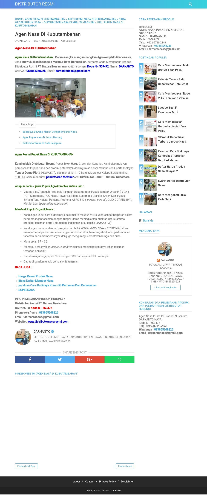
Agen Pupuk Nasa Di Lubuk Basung (42, 137)
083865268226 (48, 313)
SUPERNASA (26, 290)
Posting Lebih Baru (26, 466)
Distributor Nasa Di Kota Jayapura (42, 143)
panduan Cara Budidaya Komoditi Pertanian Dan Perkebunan (57, 286)
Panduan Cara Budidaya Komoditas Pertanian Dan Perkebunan (173, 156)
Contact (89, 482)
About (74, 482)
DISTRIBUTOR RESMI (34, 4)
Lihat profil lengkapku (165, 287)
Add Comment (68, 41)
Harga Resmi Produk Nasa (35, 276)
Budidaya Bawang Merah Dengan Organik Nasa (49, 132)
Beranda (148, 220)
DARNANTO (167, 260)
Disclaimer (129, 482)
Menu (64, 4)
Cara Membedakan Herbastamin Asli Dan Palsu (172, 126)
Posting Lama (125, 466)
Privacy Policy (108, 482)
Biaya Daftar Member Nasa (35, 281)
